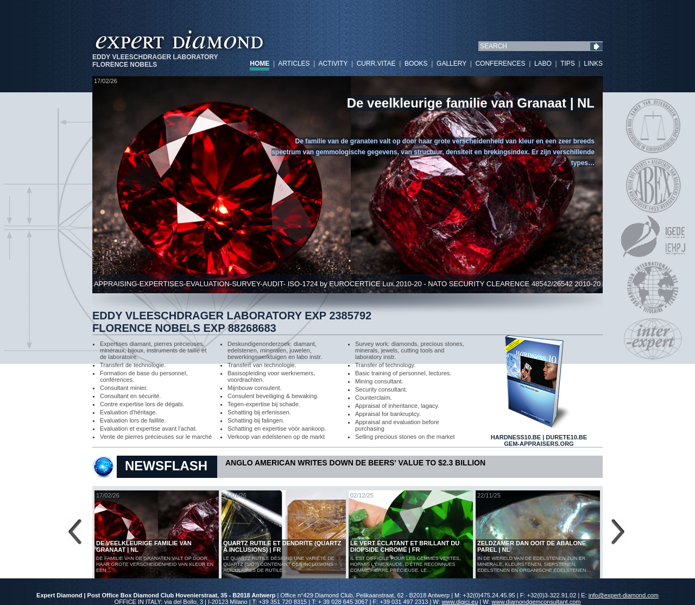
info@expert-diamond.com (624, 595)
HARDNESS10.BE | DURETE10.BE (539, 434)
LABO (543, 63)
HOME (259, 63)
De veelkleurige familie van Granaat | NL (471, 103)
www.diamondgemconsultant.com (536, 601)
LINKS (593, 63)
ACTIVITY (333, 63)
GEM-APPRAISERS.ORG (538, 443)
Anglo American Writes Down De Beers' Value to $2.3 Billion (355, 462)
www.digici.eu (460, 601)
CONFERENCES (500, 63)
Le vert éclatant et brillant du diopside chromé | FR (404, 546)
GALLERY (451, 63)
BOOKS (416, 63)
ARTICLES (293, 63)
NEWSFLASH (166, 465)
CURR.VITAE (376, 63)
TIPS (567, 63)
